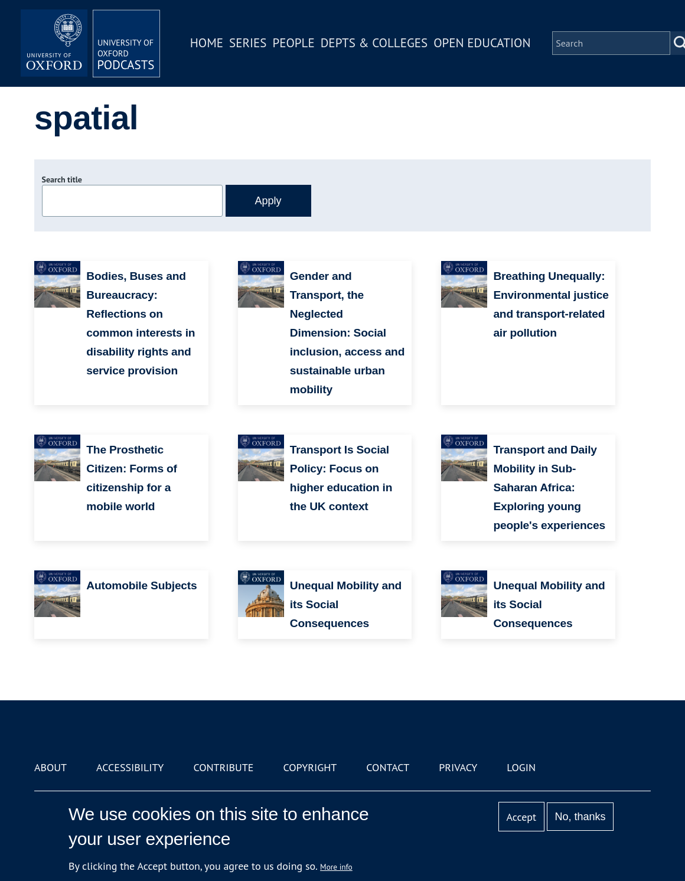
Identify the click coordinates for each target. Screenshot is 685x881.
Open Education (483, 43)
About (50, 767)
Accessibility (130, 767)
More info (336, 867)
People (294, 43)
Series (249, 43)
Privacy (458, 767)
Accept (521, 817)
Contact (387, 767)
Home (207, 43)
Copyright (310, 767)
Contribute (223, 767)
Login (521, 767)
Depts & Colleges (375, 43)
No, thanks (579, 817)
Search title (62, 179)
